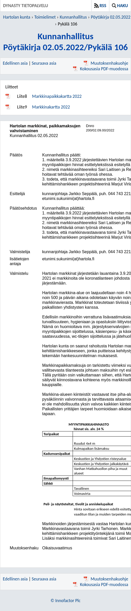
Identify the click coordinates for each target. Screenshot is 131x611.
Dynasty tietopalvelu (25, 5)
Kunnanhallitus (73, 17)
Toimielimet (45, 17)
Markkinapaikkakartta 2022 (57, 96)
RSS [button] (100, 5)
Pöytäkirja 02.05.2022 (110, 17)
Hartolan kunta (16, 17)
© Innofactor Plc (65, 600)
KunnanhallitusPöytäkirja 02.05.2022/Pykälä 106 (65, 41)
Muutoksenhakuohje (106, 63)
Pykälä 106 (67, 24)
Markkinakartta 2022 (51, 107)
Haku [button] (120, 5)
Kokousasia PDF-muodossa (100, 69)
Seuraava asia (44, 63)
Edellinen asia (15, 63)
